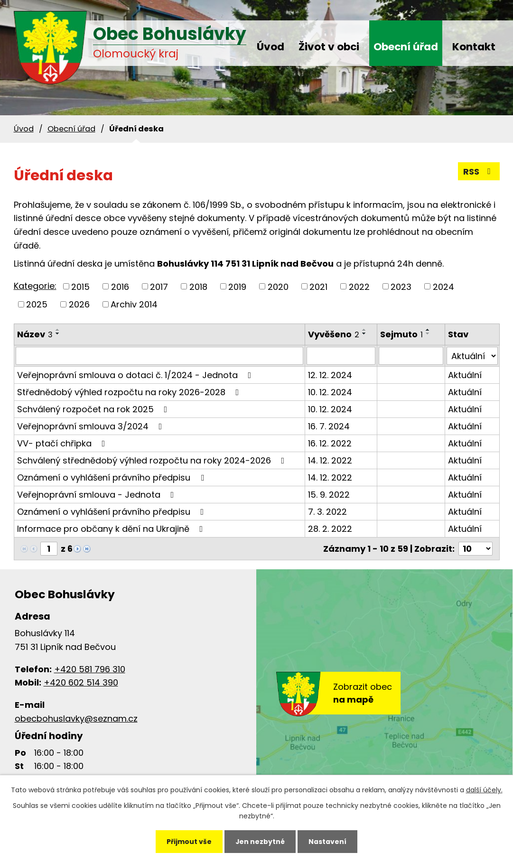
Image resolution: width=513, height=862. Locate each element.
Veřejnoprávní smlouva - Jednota (97, 495)
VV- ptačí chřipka (63, 443)
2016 (120, 286)
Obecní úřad (405, 46)
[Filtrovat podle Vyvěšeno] (341, 356)
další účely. (484, 789)
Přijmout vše (188, 841)
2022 (359, 286)
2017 (159, 286)
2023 (401, 286)
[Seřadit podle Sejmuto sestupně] (428, 333)
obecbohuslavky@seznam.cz (76, 718)
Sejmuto (401, 334)
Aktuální (465, 375)
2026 (79, 304)
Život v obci (328, 46)
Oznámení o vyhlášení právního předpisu (112, 477)
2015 (80, 286)
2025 (36, 304)
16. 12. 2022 (330, 443)
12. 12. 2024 (330, 375)
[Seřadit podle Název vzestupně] (58, 330)
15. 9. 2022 (329, 495)
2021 (318, 286)
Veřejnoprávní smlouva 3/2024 (91, 426)
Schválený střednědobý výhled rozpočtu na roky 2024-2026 (153, 460)
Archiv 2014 (134, 304)
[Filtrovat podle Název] (160, 356)
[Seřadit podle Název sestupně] (58, 333)
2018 (198, 286)
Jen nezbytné (260, 841)
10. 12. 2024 (330, 392)
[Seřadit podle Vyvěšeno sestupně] (364, 333)
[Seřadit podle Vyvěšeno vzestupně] (364, 330)
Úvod (270, 46)
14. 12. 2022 (330, 460)
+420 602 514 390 (81, 682)
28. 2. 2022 (330, 529)
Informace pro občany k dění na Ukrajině (112, 529)
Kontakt (473, 46)
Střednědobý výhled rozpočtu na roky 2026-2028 (130, 392)
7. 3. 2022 (327, 512)
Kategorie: (35, 286)
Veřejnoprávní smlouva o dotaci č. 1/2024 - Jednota (136, 375)
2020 (278, 286)
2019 (237, 286)
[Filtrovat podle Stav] (472, 356)
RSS (478, 171)
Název (35, 334)
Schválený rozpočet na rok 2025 (94, 409)
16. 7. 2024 (329, 426)
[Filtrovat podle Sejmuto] (411, 356)
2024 (443, 286)
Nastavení (328, 841)
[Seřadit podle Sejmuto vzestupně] (428, 330)
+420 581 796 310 (89, 669)
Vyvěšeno (333, 334)
